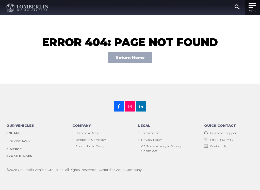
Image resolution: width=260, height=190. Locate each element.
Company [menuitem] (81, 125)
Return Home (130, 57)
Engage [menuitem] (13, 133)
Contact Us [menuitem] (215, 146)
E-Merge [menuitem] (14, 149)
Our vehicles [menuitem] (20, 125)
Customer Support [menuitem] (221, 133)
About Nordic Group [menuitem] (90, 146)
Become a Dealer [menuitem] (87, 133)
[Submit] (237, 7)
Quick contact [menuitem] (220, 125)
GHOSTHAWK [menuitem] (19, 141)
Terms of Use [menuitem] (150, 133)
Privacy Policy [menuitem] (151, 139)
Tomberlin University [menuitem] (90, 139)
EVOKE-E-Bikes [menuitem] (19, 156)
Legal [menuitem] (144, 125)
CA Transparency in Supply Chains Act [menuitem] (161, 148)
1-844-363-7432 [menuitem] (218, 139)
